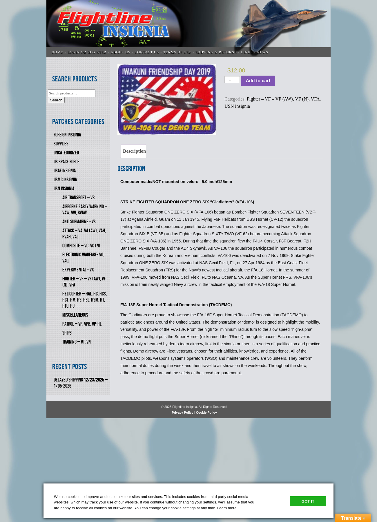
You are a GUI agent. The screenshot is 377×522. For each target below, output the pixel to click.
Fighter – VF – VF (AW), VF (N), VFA (283, 98)
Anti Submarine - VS (79, 222)
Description (134, 151)
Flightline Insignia (188, 28)
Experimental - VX (78, 270)
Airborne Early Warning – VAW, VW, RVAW (84, 210)
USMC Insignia (65, 180)
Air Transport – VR (78, 198)
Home (57, 52)
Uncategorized (66, 153)
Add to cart (258, 80)
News (262, 52)
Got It (308, 501)
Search (56, 100)
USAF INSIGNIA (65, 171)
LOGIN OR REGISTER (87, 52)
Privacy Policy (182, 412)
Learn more (226, 508)
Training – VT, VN (76, 342)
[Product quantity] (232, 79)
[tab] (133, 151)
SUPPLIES (61, 144)
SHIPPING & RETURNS (216, 52)
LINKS (247, 52)
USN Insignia (64, 189)
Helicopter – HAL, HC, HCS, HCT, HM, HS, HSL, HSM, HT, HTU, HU (84, 300)
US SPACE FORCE (66, 162)
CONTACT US (147, 52)
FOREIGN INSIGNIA (67, 135)
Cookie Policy (206, 412)
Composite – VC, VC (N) (81, 246)
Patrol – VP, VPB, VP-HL (82, 324)
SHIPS (67, 333)
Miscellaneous (75, 315)
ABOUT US (120, 52)
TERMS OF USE (177, 52)
